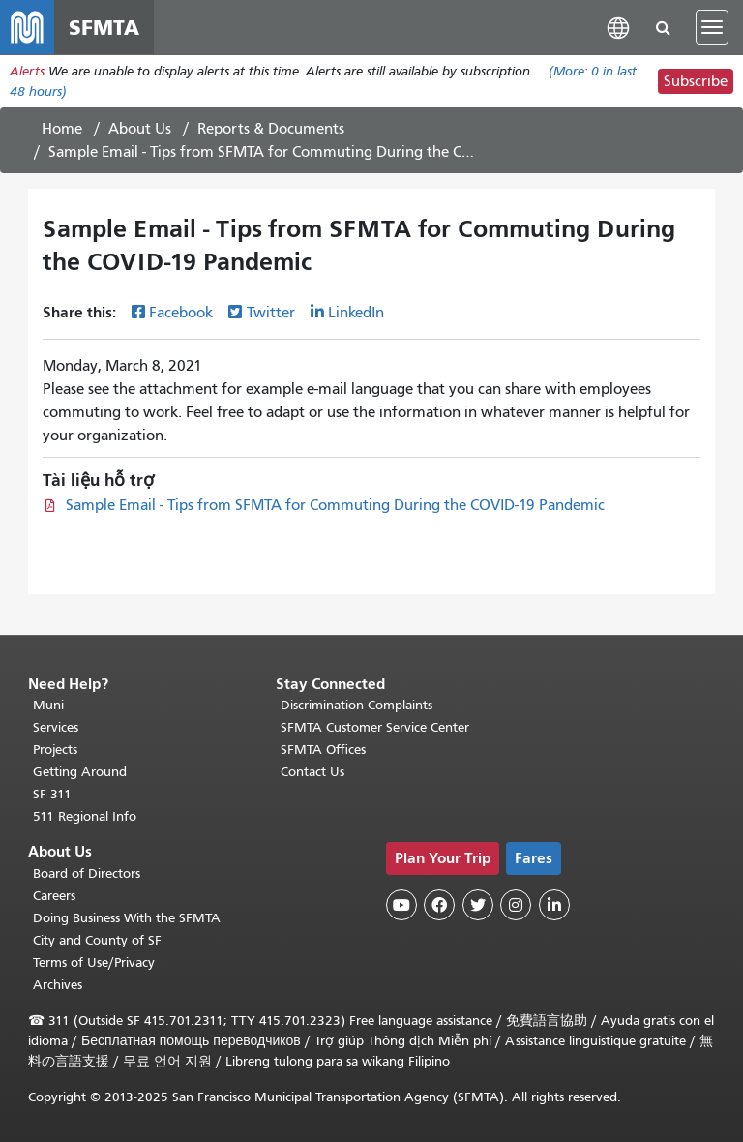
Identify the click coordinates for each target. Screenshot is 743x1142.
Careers (54, 895)
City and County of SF (97, 940)
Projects (55, 749)
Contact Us (312, 772)
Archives (57, 985)
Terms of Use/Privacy (94, 962)
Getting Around (80, 772)
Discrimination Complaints (356, 705)
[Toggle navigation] (712, 27)
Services (55, 727)
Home (62, 128)
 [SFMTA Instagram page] (515, 905)
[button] (618, 27)
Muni (48, 705)
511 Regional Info (84, 816)
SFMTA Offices (323, 749)
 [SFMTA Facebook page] (439, 905)
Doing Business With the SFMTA (127, 918)
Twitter (271, 312)
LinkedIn (356, 312)
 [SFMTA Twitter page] (478, 905)
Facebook (181, 312)
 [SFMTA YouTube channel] (401, 905)
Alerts (27, 71)
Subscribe (696, 81)
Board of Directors (86, 873)
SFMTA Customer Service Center (375, 727)
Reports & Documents (270, 128)
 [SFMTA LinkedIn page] (554, 905)
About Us (139, 128)
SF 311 (52, 794)
